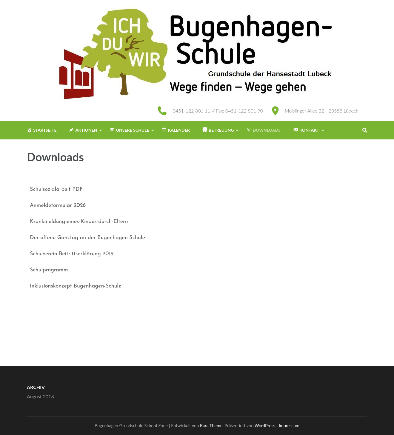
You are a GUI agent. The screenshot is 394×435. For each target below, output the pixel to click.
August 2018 (40, 396)
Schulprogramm (49, 270)
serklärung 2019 (94, 254)
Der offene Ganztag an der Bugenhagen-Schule (87, 238)
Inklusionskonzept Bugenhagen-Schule (75, 286)
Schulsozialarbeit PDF (56, 189)
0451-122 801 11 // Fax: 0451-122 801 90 (218, 110)
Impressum (289, 425)
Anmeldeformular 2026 (58, 205)
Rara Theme (211, 425)
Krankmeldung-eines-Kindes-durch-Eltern (79, 222)
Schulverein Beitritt (53, 254)
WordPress (265, 425)
